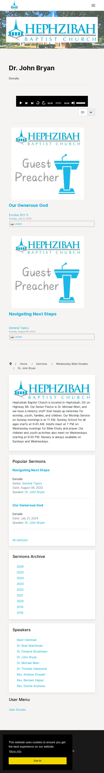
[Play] (20, 102)
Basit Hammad (27, 640)
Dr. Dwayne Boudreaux (32, 651)
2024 (20, 578)
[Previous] (26, 102)
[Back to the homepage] (14, 5)
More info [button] (15, 751)
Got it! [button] (37, 760)
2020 (20, 601)
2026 (20, 566)
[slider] (58, 103)
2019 (20, 607)
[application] (52, 101)
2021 (20, 595)
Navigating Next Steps (33, 314)
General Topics (19, 328)
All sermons (20, 540)
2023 (20, 584)
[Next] (32, 102)
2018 (20, 612)
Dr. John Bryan (35, 492)
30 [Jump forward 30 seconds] (43, 103)
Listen (18, 223)
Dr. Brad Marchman (30, 645)
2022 (20, 589)
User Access (17, 709)
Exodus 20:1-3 (18, 215)
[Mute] (73, 102)
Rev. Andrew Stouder (31, 674)
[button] (93, 5)
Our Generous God (28, 205)
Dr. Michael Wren (28, 663)
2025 (20, 572)
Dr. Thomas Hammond (32, 668)
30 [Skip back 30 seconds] (38, 103)
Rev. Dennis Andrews (31, 686)
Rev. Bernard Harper (30, 680)
